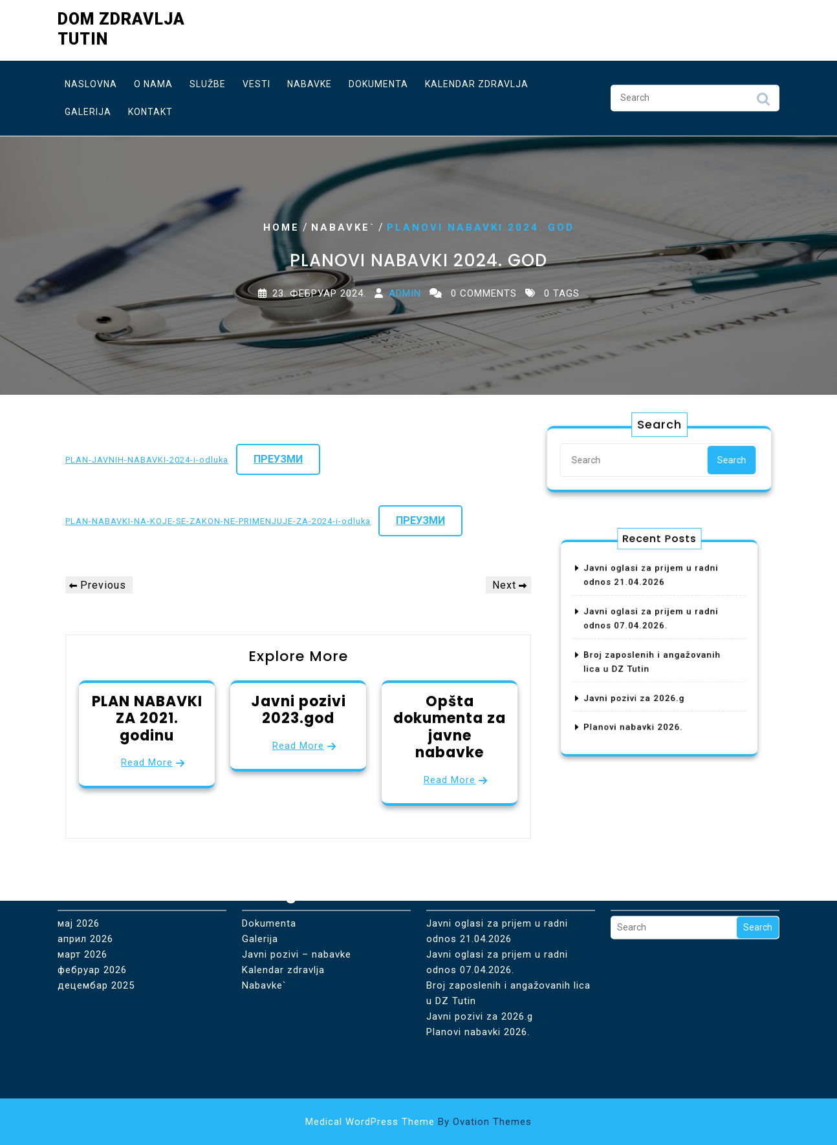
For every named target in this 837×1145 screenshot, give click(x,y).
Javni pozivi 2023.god (298, 709)
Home (281, 227)
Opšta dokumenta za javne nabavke (449, 726)
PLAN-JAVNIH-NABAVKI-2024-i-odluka (146, 460)
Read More (147, 762)
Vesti (256, 81)
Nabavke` (343, 227)
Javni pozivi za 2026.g (639, 687)
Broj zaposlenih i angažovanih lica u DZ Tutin (508, 946)
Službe (208, 81)
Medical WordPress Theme (418, 1122)
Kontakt (150, 108)
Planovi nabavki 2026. (639, 710)
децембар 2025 (96, 938)
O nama (153, 81)
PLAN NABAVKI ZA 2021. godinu (147, 718)
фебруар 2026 (92, 923)
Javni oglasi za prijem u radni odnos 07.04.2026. (497, 915)
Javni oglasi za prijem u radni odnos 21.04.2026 (497, 884)
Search (763, 98)
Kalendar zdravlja (476, 81)
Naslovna (91, 81)
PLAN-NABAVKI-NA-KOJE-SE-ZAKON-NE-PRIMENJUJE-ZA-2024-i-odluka (218, 521)
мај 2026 (79, 876)
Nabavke (309, 81)
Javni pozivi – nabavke (296, 907)
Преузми (278, 459)
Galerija (88, 108)
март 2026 (82, 907)
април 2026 (85, 892)
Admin (405, 293)
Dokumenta (378, 81)
